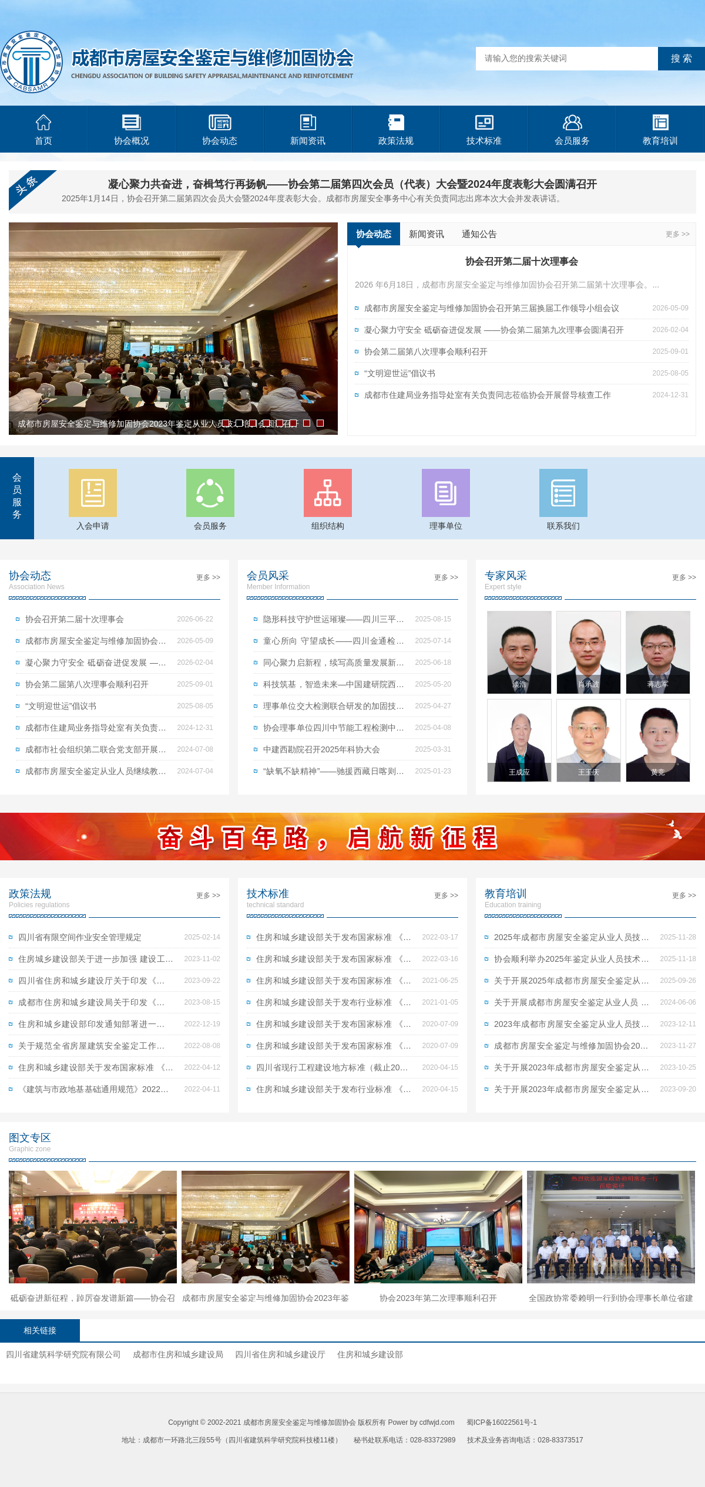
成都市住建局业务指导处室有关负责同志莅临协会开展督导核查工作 (487, 395)
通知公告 (479, 234)
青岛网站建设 (395, 1458)
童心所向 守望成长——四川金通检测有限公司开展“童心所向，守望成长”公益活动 (333, 643)
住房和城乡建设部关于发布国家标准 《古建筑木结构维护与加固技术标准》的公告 (333, 1027)
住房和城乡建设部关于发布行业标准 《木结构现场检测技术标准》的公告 (333, 1005)
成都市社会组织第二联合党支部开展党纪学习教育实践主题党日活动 (95, 752)
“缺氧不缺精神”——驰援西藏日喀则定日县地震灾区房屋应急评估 (333, 774)
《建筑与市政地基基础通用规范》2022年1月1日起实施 (95, 1092)
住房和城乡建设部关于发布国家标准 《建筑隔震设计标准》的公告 (333, 983)
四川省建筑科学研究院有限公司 (63, 1354)
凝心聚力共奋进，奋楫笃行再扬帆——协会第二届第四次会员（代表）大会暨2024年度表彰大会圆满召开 (352, 184)
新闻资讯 (307, 130)
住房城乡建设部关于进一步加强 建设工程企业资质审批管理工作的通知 (95, 961)
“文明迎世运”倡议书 (399, 373)
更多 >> (678, 234)
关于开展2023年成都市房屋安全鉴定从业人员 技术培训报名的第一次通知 (571, 1092)
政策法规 (396, 130)
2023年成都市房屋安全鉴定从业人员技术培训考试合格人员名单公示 (571, 1027)
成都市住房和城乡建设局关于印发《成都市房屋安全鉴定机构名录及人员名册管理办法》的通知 (95, 1005)
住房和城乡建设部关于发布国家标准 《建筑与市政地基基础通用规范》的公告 (333, 961)
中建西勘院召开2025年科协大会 (321, 749)
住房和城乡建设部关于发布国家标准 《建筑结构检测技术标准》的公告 (333, 1048)
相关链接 (40, 1330)
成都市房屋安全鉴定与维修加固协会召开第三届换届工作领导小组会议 (491, 308)
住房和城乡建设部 (370, 1354)
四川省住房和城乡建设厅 (280, 1354)
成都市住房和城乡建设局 (178, 1354)
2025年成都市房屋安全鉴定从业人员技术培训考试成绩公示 (571, 940)
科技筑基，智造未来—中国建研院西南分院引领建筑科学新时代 (333, 687)
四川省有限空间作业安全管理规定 (80, 937)
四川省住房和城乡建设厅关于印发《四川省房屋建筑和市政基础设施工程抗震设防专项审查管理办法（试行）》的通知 (95, 983)
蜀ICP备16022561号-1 (501, 1422)
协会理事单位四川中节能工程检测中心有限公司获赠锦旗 (333, 730)
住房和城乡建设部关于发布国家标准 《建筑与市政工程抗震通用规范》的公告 (95, 1070)
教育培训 (660, 130)
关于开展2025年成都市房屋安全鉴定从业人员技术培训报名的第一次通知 (571, 983)
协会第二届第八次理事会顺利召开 (426, 351)
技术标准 (484, 130)
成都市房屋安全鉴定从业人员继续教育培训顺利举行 (95, 774)
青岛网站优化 (345, 1458)
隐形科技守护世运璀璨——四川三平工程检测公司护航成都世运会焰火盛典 (333, 622)
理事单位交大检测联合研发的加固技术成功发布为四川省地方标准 (333, 709)
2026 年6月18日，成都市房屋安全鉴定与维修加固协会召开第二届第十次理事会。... (507, 284)
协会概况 (131, 130)
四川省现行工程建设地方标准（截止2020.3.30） (333, 1070)
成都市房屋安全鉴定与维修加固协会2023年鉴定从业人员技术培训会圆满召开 (571, 1048)
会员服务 (572, 130)
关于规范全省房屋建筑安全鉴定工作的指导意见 (95, 1048)
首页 (43, 130)
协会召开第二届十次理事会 (74, 619)
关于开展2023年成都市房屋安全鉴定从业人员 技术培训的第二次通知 (571, 1070)
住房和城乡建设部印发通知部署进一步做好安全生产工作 (95, 1027)
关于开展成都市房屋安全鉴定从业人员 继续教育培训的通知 (571, 1005)
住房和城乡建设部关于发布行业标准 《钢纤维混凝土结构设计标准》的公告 (333, 1092)
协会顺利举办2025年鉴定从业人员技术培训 (571, 961)
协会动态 (219, 130)
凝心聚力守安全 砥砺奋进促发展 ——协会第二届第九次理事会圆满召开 (494, 329)
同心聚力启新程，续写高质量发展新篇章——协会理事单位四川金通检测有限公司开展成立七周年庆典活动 (333, 665)
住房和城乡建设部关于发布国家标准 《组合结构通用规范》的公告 (333, 940)
